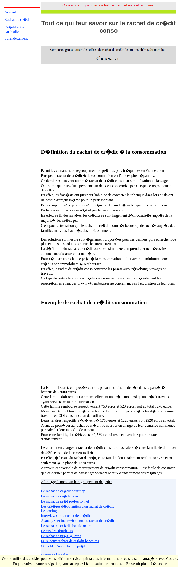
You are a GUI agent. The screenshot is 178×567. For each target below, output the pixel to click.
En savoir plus (136, 564)
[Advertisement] (108, 105)
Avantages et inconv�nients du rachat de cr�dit (77, 521)
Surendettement (16, 38)
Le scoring (49, 511)
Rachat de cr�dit (18, 19)
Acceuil (10, 12)
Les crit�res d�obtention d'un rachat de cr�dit (77, 506)
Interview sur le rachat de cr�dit (65, 516)
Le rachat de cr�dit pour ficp (63, 491)
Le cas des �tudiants (57, 531)
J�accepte (159, 564)
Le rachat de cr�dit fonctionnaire (66, 526)
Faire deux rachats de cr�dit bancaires (70, 541)
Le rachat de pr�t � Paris (61, 536)
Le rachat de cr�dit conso (60, 496)
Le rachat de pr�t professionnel (65, 501)
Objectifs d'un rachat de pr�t (63, 546)
